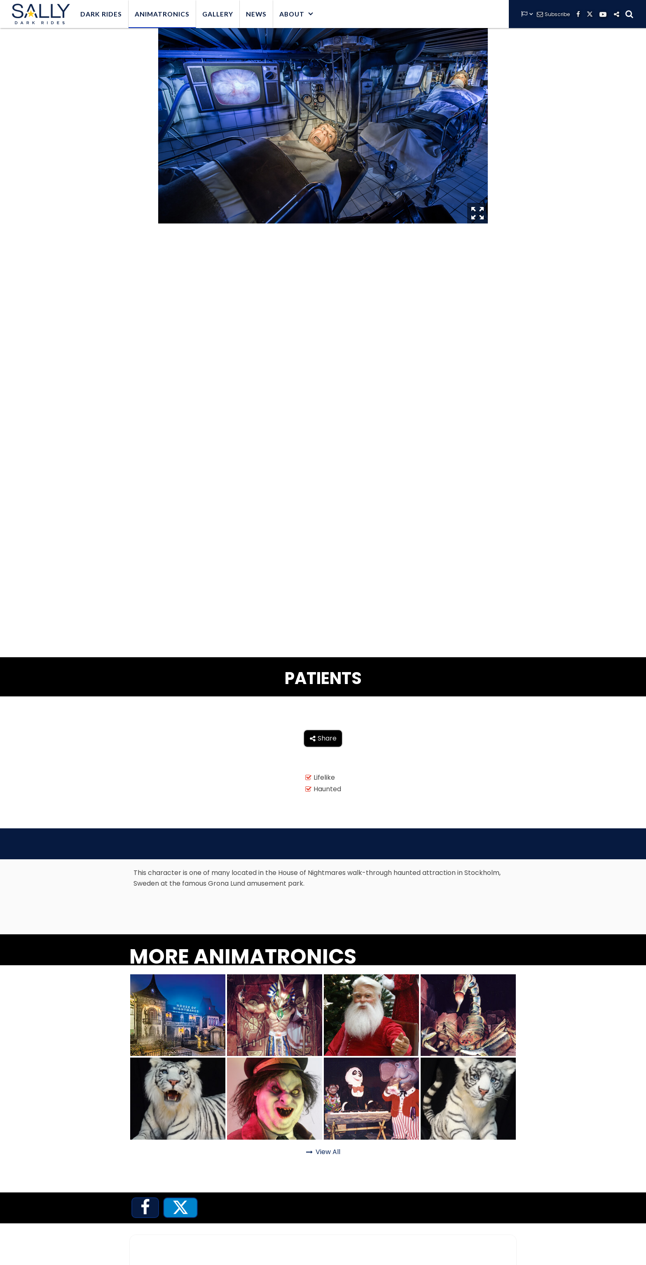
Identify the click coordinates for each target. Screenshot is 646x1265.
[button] (296, 14)
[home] (39, 14)
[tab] (145, 1207)
